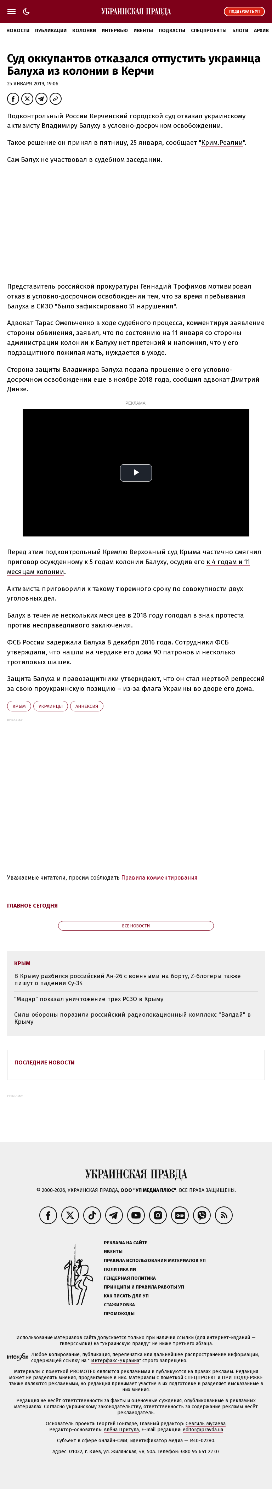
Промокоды (119, 1313)
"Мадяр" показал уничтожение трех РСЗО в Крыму (88, 999)
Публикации (51, 31)
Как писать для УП (126, 1295)
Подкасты (172, 31)
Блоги (240, 31)
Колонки (84, 31)
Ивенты (143, 31)
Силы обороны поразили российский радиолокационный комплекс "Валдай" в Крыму (132, 1018)
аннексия (86, 706)
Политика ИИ (120, 1269)
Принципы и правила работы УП (144, 1287)
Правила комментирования (159, 877)
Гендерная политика (130, 1278)
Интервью (115, 31)
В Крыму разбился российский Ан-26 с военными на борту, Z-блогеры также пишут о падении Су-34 (127, 979)
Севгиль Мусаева (206, 1424)
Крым (19, 706)
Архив (261, 31)
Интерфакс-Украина (115, 1361)
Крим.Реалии (222, 142)
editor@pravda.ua (203, 1430)
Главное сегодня (32, 905)
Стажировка (119, 1304)
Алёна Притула (121, 1430)
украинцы (51, 706)
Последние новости (45, 1062)
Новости (17, 31)
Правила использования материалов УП (155, 1260)
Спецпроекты (209, 31)
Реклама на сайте (125, 1242)
